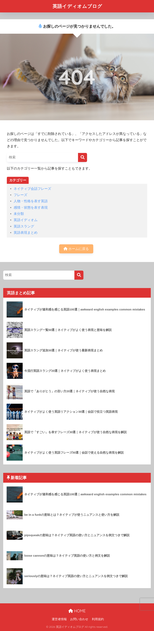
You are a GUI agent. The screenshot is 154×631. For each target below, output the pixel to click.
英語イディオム (25, 220)
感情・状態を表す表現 (31, 207)
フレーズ (20, 195)
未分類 (19, 214)
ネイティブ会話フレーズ (32, 189)
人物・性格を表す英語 (31, 201)
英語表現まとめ (25, 233)
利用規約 (98, 619)
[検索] (82, 157)
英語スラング (24, 226)
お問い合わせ (79, 619)
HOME (77, 610)
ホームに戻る (76, 249)
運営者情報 (59, 619)
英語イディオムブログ (77, 6)
